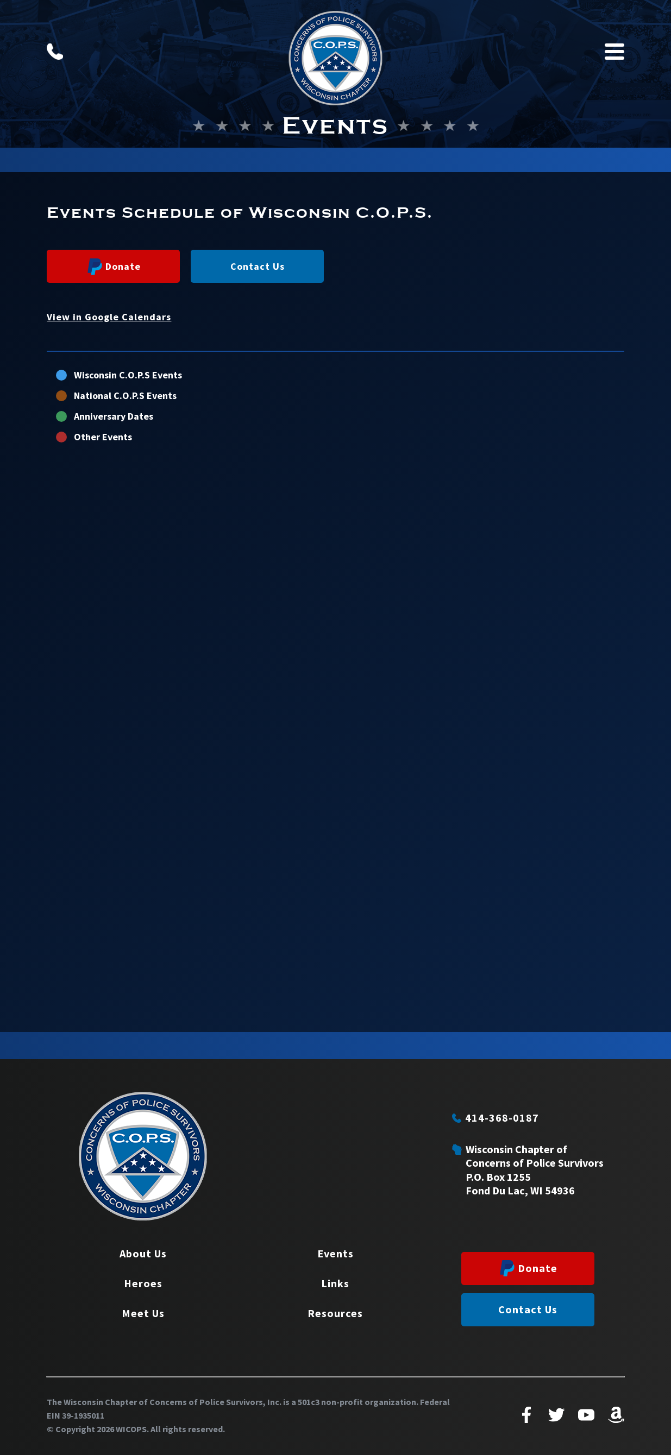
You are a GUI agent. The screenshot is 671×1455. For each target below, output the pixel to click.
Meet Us (143, 1313)
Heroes (143, 1283)
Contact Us (257, 266)
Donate (114, 266)
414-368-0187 (495, 1117)
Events (335, 1253)
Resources (335, 1313)
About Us (143, 1253)
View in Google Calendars (109, 317)
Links (335, 1283)
